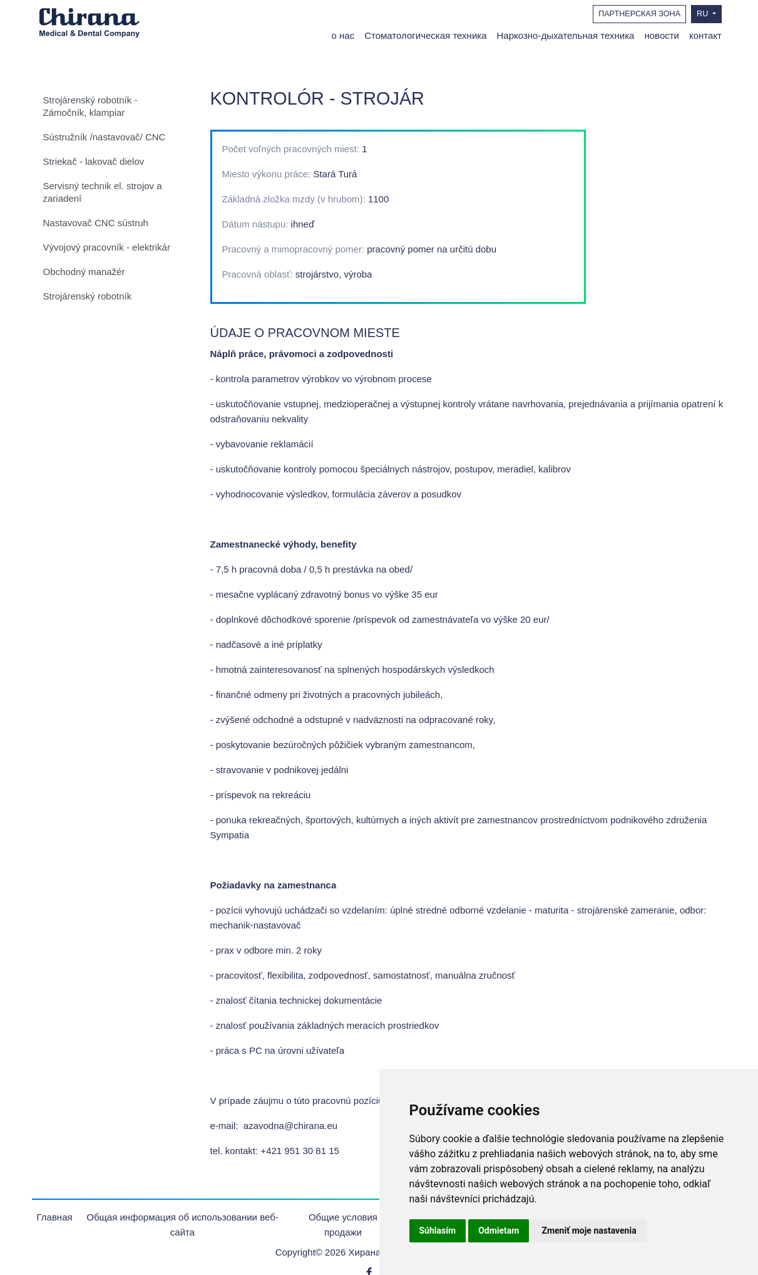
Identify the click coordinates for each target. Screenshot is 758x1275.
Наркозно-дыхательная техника (566, 35)
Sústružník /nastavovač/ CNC (104, 137)
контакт (705, 35)
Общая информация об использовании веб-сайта (182, 1224)
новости (661, 35)
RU (703, 13)
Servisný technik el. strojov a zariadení (102, 192)
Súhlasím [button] (437, 1231)
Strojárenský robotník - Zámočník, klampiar (90, 106)
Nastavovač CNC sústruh (95, 222)
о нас (343, 35)
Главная (55, 1217)
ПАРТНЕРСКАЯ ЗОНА (639, 13)
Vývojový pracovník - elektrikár (106, 247)
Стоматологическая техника (425, 35)
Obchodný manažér (84, 271)
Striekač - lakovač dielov (94, 161)
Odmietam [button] (498, 1231)
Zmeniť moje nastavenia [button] (588, 1231)
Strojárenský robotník (87, 296)
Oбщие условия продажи (343, 1224)
